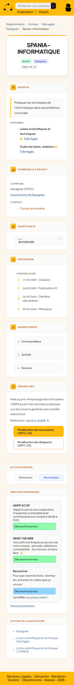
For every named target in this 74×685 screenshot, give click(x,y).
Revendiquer (51, 477)
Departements (15, 24)
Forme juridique (31, 341)
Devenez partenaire (22, 605)
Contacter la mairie (32, 208)
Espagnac (12, 28)
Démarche (41, 676)
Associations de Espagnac (27, 194)
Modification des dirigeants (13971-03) (34, 443)
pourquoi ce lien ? (37, 597)
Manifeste (58, 676)
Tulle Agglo (48, 24)
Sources (27, 367)
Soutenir (13, 680)
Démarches (25, 477)
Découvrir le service (26, 526)
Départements (32, 680)
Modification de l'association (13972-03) (35, 431)
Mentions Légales (19, 676)
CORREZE (33, 24)
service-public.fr (37, 420)
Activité (26, 354)
